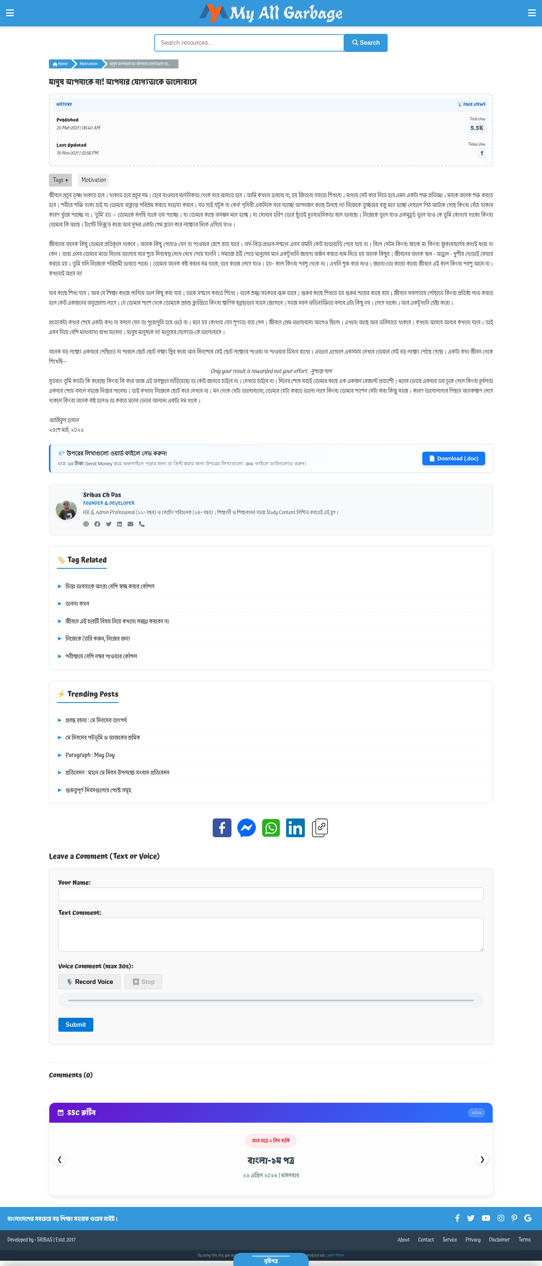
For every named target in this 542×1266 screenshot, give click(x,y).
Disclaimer (499, 1245)
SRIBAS (44, 1245)
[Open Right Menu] (532, 13)
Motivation (89, 63)
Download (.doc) (453, 458)
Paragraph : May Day (86, 755)
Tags (60, 179)
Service (450, 1245)
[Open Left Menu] (10, 13)
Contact (426, 1245)
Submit (75, 1029)
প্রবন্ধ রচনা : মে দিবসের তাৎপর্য (92, 719)
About (403, 1245)
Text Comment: (271, 932)
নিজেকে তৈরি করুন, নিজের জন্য (93, 638)
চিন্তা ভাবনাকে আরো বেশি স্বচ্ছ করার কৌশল (106, 585)
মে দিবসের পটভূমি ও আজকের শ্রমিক (98, 737)
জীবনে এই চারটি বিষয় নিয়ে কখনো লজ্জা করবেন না (113, 620)
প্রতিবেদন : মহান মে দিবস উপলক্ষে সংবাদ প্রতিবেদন (113, 772)
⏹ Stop (143, 987)
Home (60, 63)
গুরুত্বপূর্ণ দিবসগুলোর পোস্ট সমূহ (94, 790)
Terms (524, 1245)
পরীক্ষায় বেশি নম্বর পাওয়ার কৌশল (97, 656)
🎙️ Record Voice (89, 987)
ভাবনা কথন (73, 603)
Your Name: (271, 888)
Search (364, 42)
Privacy (473, 1245)
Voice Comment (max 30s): (95, 971)
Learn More (335, 1260)
